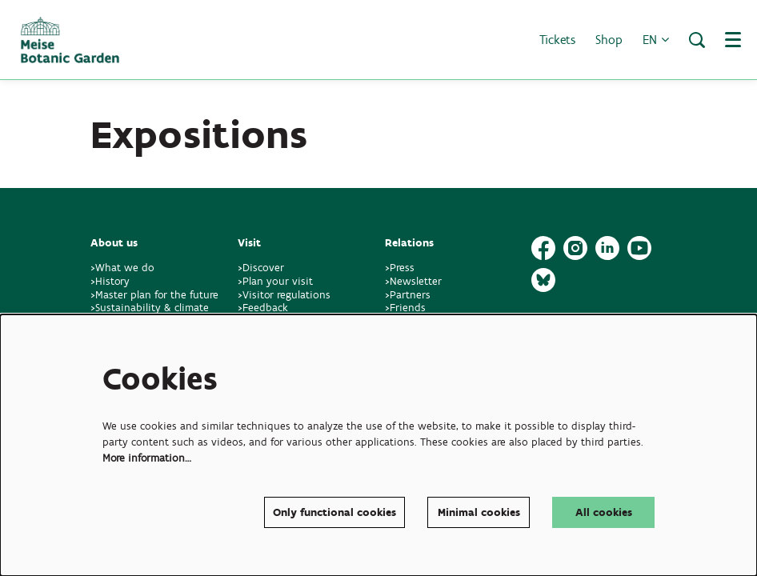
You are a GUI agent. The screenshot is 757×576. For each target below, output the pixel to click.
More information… (146, 458)
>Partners (408, 295)
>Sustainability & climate (149, 307)
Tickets (557, 39)
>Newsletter (413, 281)
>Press (400, 267)
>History (110, 281)
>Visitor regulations (284, 295)
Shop (609, 39)
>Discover (261, 267)
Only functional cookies (334, 512)
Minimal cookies (479, 512)
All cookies (603, 512)
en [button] (656, 39)
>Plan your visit (275, 281)
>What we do (125, 267)
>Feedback (263, 307)
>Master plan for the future (154, 295)
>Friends (405, 307)
